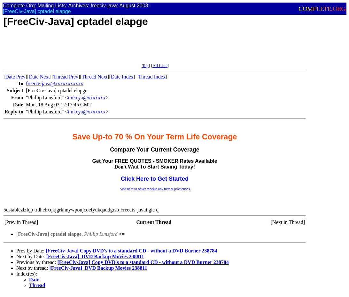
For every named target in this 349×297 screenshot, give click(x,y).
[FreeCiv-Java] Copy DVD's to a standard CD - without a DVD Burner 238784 (131, 250)
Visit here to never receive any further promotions (155, 189)
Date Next (39, 76)
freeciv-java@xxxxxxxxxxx (54, 83)
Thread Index (152, 76)
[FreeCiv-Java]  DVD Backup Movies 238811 (95, 256)
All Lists (159, 65)
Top (145, 65)
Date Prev (15, 76)
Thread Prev (65, 76)
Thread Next (94, 76)
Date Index (122, 76)
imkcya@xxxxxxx (87, 97)
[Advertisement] (120, 48)
